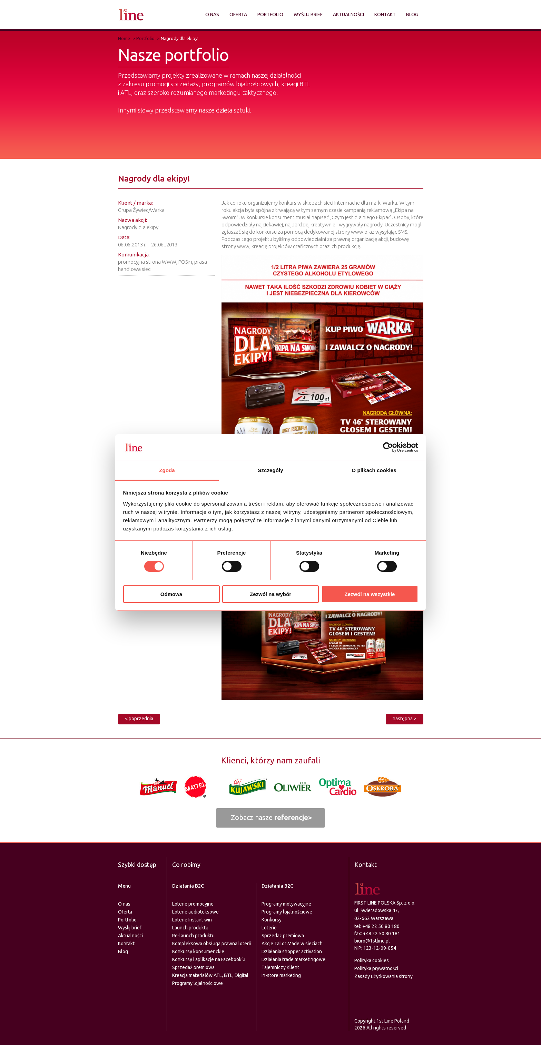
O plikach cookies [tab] (374, 470)
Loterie (269, 927)
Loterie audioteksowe (195, 912)
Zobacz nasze (271, 817)
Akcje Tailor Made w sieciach (292, 943)
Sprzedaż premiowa (193, 967)
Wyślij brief (308, 14)
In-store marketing (281, 975)
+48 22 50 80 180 (381, 926)
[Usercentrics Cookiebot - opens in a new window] (388, 447)
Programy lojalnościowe (197, 983)
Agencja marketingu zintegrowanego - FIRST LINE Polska (131, 14)
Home (124, 38)
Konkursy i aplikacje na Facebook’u (208, 959)
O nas (212, 14)
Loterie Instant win (192, 919)
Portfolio (270, 14)
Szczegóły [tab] (270, 470)
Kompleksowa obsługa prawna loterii (211, 943)
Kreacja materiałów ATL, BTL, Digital (210, 975)
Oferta (238, 14)
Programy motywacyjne (286, 904)
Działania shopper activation (292, 951)
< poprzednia (139, 718)
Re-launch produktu (193, 935)
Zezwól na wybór (270, 594)
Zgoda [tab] (167, 470)
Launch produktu (190, 927)
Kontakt (385, 14)
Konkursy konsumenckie (198, 951)
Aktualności (348, 14)
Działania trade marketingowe (293, 959)
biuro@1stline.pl (372, 941)
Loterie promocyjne (193, 904)
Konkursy (272, 919)
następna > (404, 718)
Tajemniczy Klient (280, 967)
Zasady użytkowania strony (383, 976)
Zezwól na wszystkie (370, 594)
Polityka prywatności (376, 968)
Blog (412, 14)
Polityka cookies (371, 960)
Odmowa (171, 594)
